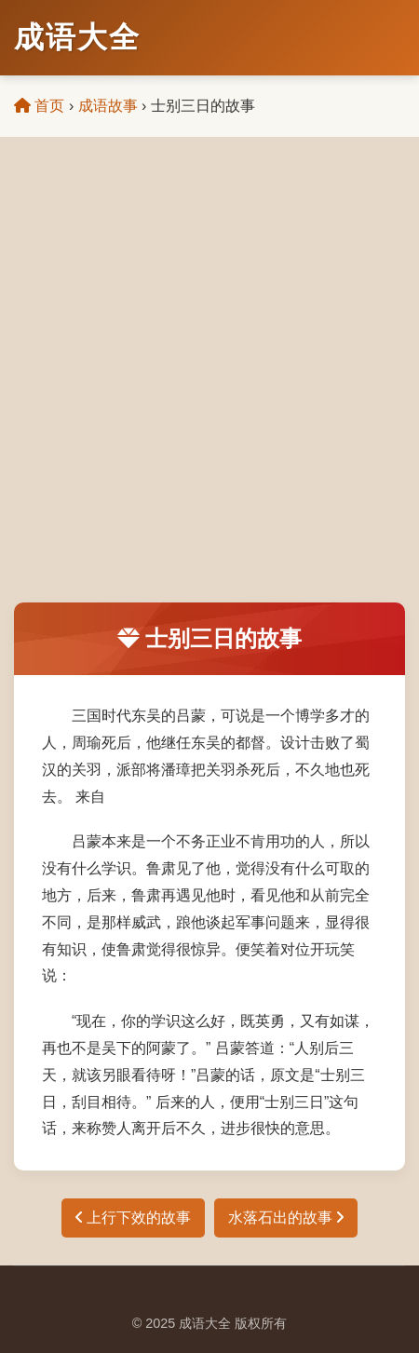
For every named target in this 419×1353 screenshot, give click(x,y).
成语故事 (108, 106)
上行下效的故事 (133, 1217)
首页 (39, 106)
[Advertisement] (209, 383)
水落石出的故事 (286, 1217)
